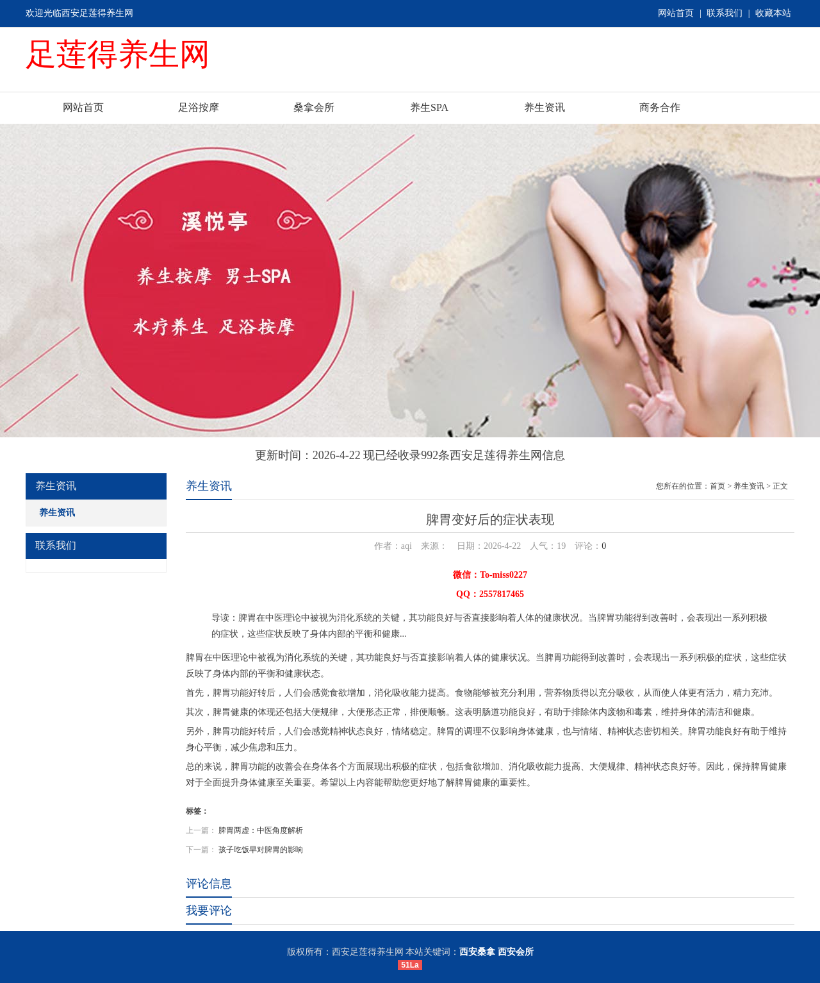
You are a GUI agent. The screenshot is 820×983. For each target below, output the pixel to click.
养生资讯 (544, 107)
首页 (717, 486)
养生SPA (429, 107)
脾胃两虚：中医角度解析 (260, 830)
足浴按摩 (198, 107)
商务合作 (659, 107)
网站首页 (676, 13)
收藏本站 (773, 13)
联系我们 (724, 13)
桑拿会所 (313, 107)
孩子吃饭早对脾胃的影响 (260, 849)
